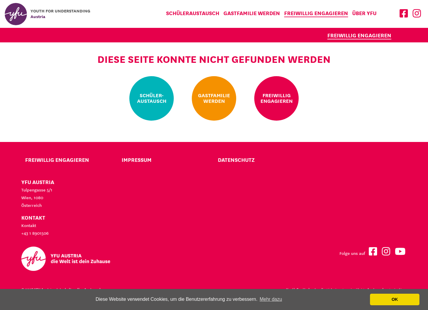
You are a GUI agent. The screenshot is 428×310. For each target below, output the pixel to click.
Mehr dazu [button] (271, 299)
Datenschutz (236, 159)
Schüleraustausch (192, 13)
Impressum (137, 159)
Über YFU (364, 13)
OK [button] (395, 299)
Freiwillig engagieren (316, 13)
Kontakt (28, 225)
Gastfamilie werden (251, 13)
